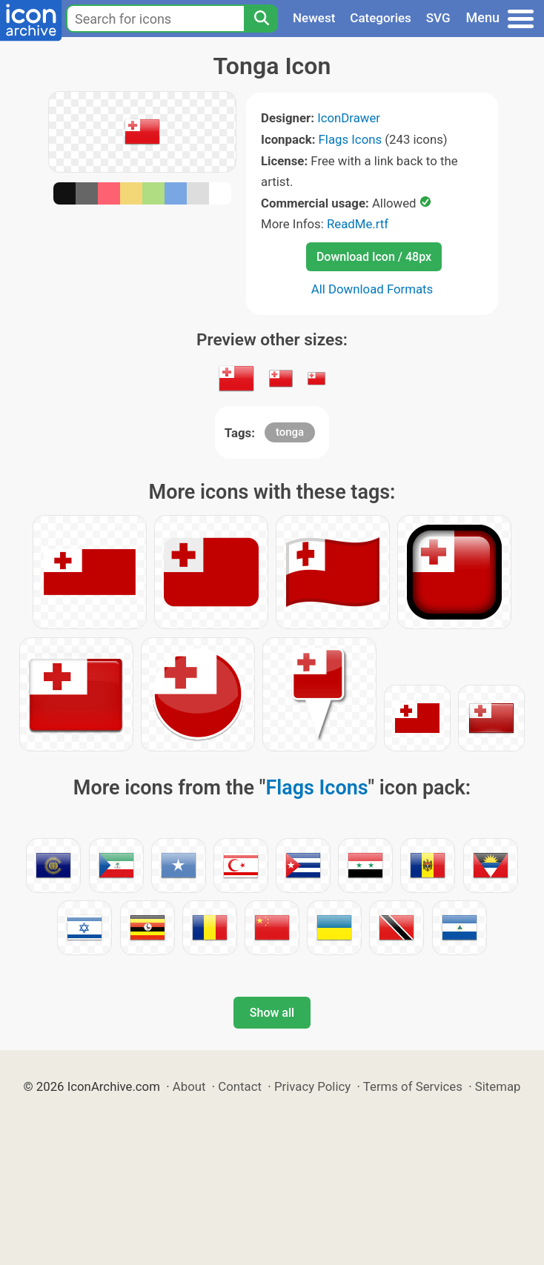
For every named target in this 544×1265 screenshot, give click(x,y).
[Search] (261, 18)
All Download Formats (372, 289)
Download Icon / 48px (373, 257)
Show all (272, 1013)
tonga (290, 432)
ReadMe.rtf (357, 223)
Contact (240, 1086)
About (189, 1086)
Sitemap (498, 1086)
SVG (438, 17)
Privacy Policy (312, 1086)
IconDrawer (348, 117)
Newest (314, 17)
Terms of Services (412, 1086)
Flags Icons (350, 139)
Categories (380, 17)
